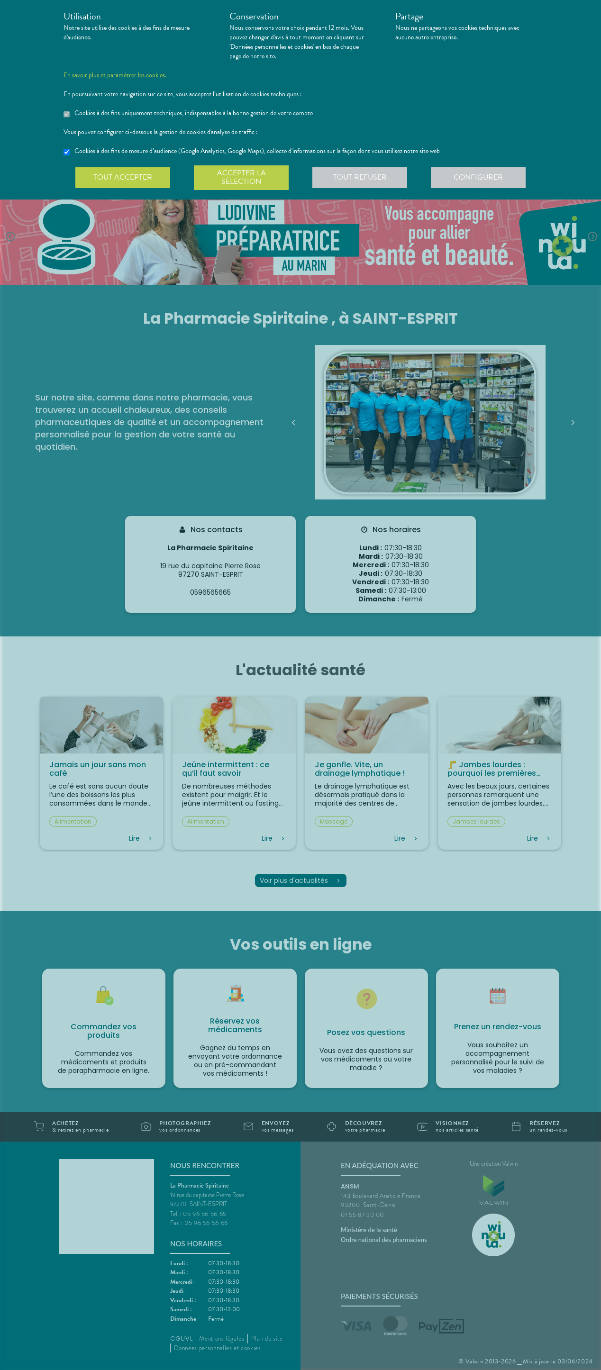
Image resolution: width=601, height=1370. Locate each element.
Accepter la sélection (241, 177)
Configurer (478, 177)
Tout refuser (360, 177)
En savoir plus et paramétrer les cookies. (115, 75)
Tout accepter (122, 177)
